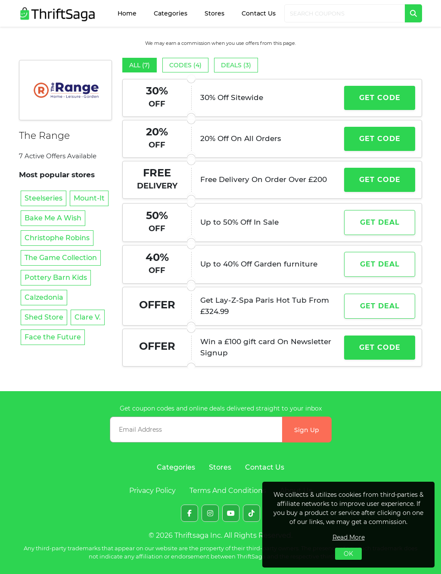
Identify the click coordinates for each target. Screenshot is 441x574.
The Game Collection (61, 258)
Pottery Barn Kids (56, 277)
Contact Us (259, 13)
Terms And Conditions (227, 490)
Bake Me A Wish (53, 218)
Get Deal (380, 222)
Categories (170, 13)
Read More (348, 537)
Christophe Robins (57, 238)
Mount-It (89, 198)
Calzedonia (44, 297)
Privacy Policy (152, 490)
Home (127, 13)
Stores (214, 13)
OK (348, 554)
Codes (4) (185, 65)
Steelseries (43, 198)
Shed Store (44, 317)
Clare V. (88, 317)
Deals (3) (236, 65)
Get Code (380, 98)
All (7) (139, 65)
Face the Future (53, 337)
